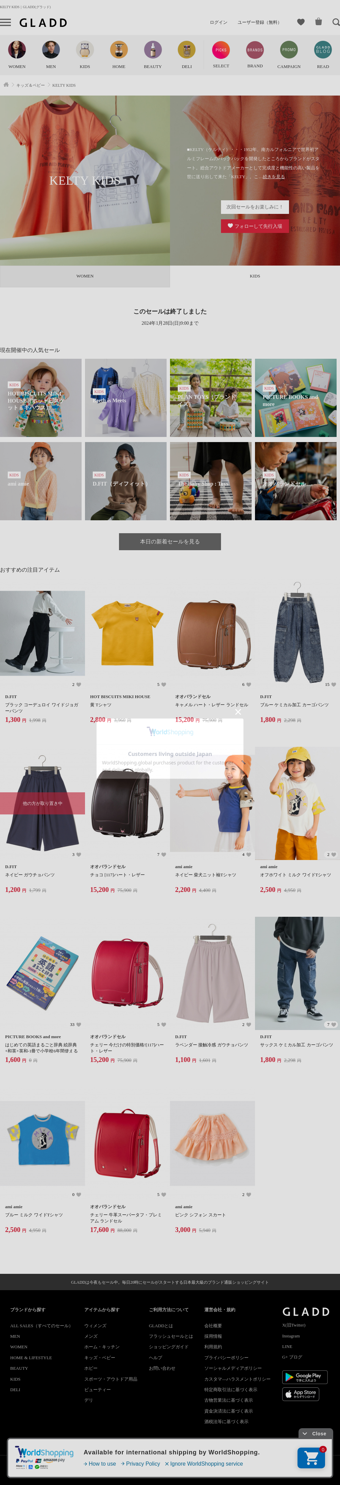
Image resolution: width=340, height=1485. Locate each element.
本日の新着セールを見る (170, 541)
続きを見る (274, 176)
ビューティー (97, 1389)
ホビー (91, 1368)
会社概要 (213, 1325)
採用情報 (213, 1336)
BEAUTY (19, 1368)
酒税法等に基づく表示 (226, 1421)
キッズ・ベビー (99, 1357)
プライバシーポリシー (226, 1357)
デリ (88, 1400)
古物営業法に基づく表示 (228, 1400)
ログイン (218, 22)
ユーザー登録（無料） (260, 22)
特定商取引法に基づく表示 (230, 1389)
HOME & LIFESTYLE (31, 1357)
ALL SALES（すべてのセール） (41, 1325)
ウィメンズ (95, 1325)
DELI (15, 1389)
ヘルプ (155, 1357)
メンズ (91, 1336)
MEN (15, 1336)
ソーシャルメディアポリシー (233, 1368)
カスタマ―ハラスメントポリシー (237, 1379)
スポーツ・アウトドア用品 (110, 1379)
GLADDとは (161, 1325)
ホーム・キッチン (102, 1346)
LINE (287, 1346)
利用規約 (213, 1346)
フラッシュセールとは (171, 1336)
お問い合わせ (162, 1368)
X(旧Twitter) (293, 1325)
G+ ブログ (292, 1357)
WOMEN (85, 276)
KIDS (15, 1379)
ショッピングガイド (169, 1346)
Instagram (291, 1335)
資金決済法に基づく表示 (228, 1411)
